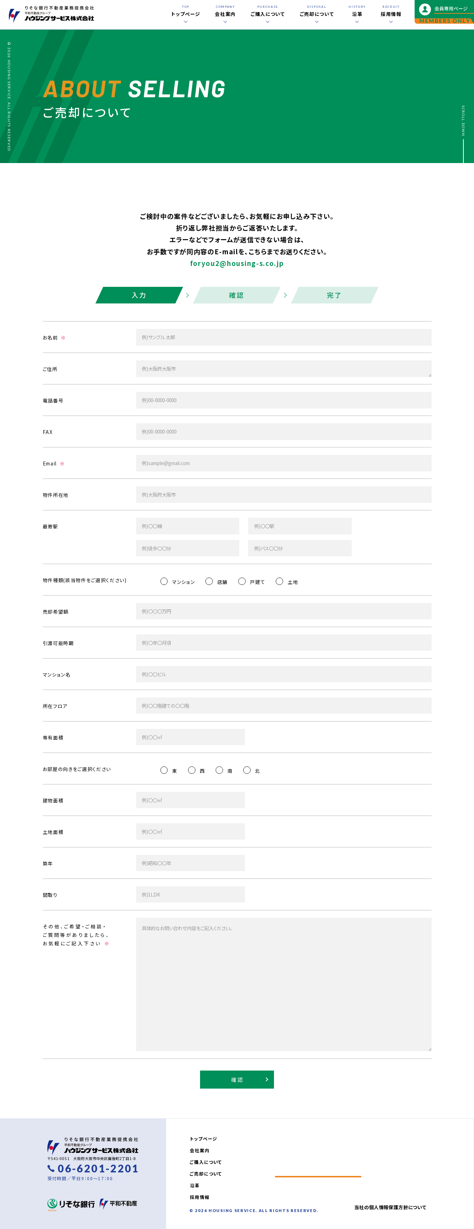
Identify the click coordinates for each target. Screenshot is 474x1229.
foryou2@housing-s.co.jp (237, 263)
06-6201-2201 (98, 1168)
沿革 (195, 1185)
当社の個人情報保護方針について (390, 1207)
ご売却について (206, 1173)
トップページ (203, 1138)
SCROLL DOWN (463, 120)
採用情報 (199, 1197)
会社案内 (199, 1150)
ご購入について (206, 1162)
